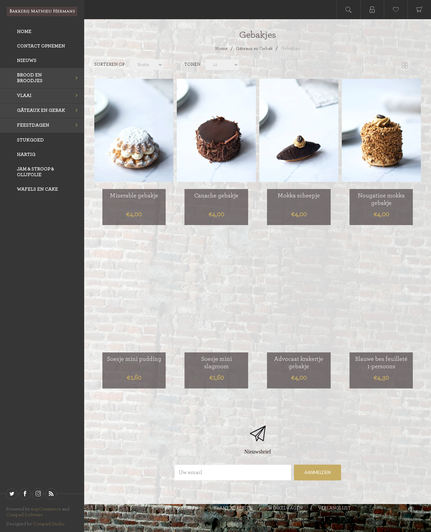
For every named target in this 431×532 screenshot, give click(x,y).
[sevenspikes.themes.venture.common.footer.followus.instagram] (38, 494)
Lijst (416, 65)
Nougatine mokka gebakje (381, 199)
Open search (348, 9)
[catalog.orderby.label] (146, 65)
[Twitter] (12, 494)
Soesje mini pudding (134, 359)
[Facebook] (25, 494)
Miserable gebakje (134, 196)
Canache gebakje (216, 196)
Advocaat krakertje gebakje (298, 363)
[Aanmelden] (232, 472)
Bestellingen (181, 508)
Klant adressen (233, 508)
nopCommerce (46, 509)
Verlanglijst (334, 508)
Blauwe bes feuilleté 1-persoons (381, 363)
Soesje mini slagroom (216, 363)
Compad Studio (49, 524)
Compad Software (24, 514)
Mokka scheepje (298, 196)
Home (221, 48)
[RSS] (51, 494)
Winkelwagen (285, 508)
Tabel (405, 65)
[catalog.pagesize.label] (278, 65)
